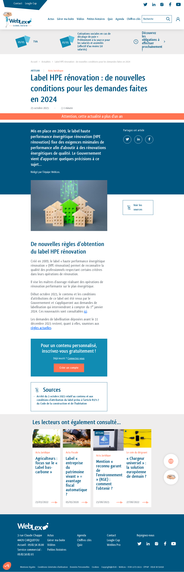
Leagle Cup (31, 3)
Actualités (46, 62)
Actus (51, 19)
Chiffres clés (133, 19)
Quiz (110, 19)
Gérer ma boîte (65, 19)
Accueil (34, 62)
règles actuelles (41, 328)
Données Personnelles (79, 567)
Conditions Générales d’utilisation (53, 567)
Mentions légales (27, 567)
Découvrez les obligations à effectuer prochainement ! (152, 41)
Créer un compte (68, 368)
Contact (18, 3)
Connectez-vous (76, 358)
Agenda (120, 19)
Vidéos (80, 19)
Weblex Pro (113, 545)
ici (85, 311)
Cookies (95, 567)
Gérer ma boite (56, 540)
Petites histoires (96, 19)
